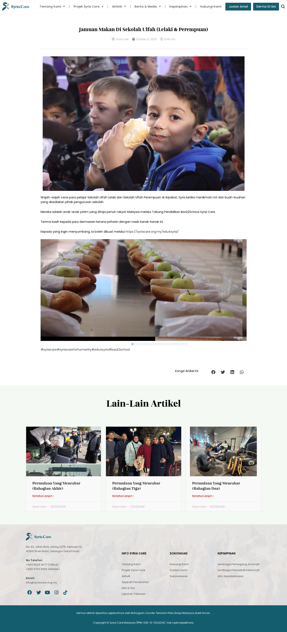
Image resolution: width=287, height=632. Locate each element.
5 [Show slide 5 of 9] (145, 344)
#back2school (119, 349)
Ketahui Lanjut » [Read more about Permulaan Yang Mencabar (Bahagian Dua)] (203, 496)
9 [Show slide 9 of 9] (158, 344)
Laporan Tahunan (134, 594)
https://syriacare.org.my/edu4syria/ (152, 232)
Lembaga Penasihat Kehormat (238, 570)
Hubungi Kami (210, 6)
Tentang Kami (52, 6)
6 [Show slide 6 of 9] (148, 344)
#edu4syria (100, 349)
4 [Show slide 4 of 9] (142, 344)
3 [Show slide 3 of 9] (139, 344)
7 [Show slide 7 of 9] (151, 344)
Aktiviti (119, 6)
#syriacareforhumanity (74, 349)
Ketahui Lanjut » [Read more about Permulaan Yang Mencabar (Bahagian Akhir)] (43, 496)
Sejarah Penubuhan (135, 582)
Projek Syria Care (88, 6)
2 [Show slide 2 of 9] (136, 344)
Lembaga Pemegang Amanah (238, 564)
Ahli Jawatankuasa (230, 576)
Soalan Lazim (179, 570)
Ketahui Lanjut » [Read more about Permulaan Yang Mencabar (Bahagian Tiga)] (123, 496)
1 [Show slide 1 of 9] (132, 344)
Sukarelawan (179, 576)
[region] (144, 293)
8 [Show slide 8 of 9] (154, 344)
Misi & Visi (128, 588)
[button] (213, 372)
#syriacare (49, 349)
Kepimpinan (180, 6)
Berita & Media (148, 6)
